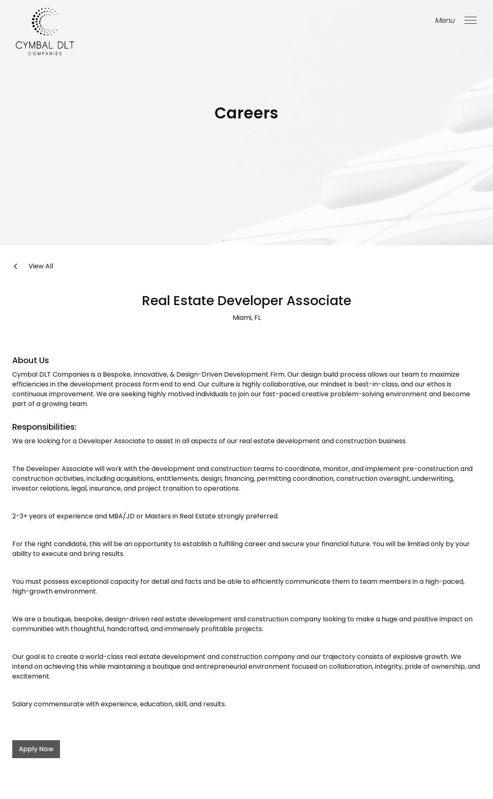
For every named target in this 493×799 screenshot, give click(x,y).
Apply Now (36, 749)
